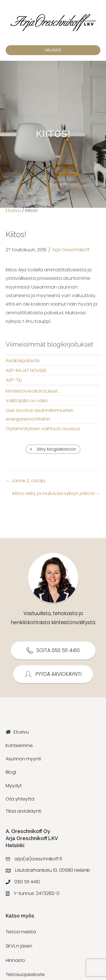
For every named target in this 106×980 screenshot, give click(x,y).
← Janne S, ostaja (25, 480)
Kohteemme (19, 745)
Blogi (11, 772)
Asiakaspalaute (23, 360)
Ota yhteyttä (20, 799)
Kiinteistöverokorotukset (32, 391)
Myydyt (14, 785)
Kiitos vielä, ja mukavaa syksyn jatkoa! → (56, 493)
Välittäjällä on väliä (26, 400)
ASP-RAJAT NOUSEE (26, 370)
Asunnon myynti (23, 759)
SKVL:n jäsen (19, 946)
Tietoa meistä (21, 932)
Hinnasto (15, 960)
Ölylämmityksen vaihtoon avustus (43, 428)
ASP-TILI (14, 380)
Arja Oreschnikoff (71, 249)
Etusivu (13, 210)
